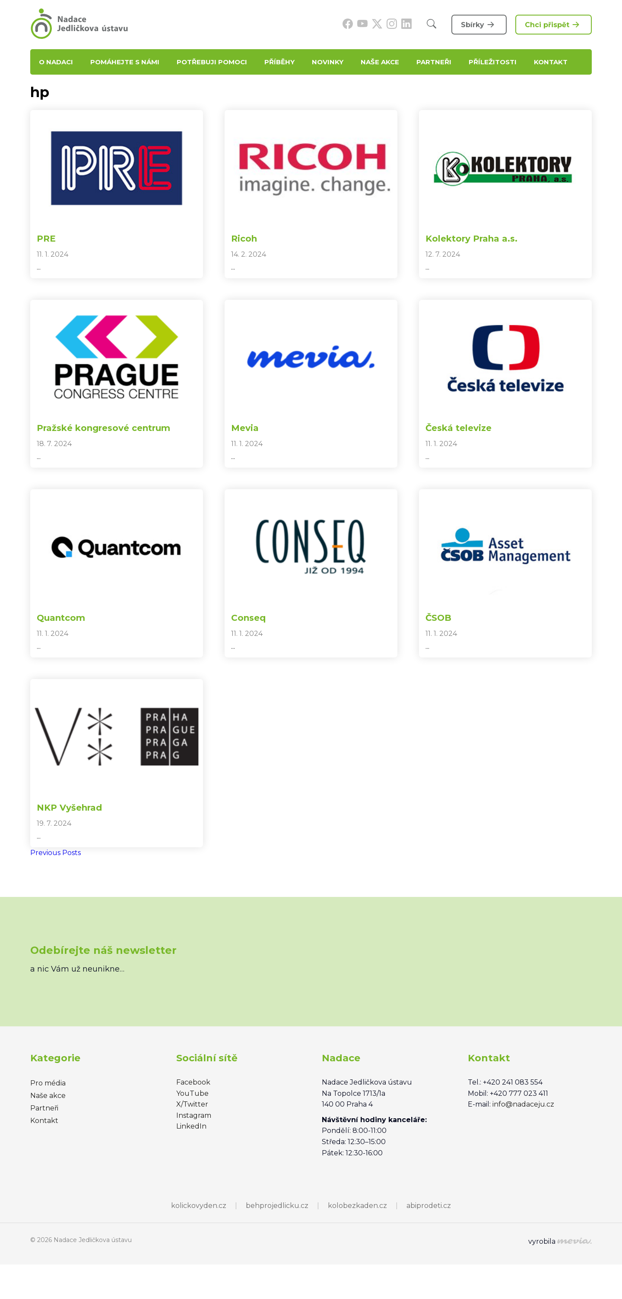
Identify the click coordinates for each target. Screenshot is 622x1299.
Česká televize (458, 428)
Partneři (433, 62)
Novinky (327, 62)
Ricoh (244, 238)
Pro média (48, 1083)
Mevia (245, 428)
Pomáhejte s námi (124, 62)
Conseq (248, 618)
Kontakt (551, 62)
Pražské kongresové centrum (103, 428)
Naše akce (380, 62)
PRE (46, 238)
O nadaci (56, 62)
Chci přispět (553, 24)
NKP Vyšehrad (69, 807)
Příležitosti (493, 62)
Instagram (193, 1115)
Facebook (193, 1082)
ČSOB (438, 618)
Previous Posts (55, 853)
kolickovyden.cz (198, 1205)
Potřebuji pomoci (212, 62)
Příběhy (279, 62)
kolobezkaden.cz (357, 1205)
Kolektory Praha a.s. (471, 238)
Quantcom (61, 618)
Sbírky (479, 24)
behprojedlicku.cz (277, 1205)
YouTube (192, 1093)
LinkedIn (191, 1126)
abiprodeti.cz (428, 1205)
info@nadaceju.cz (523, 1104)
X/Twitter (192, 1104)
